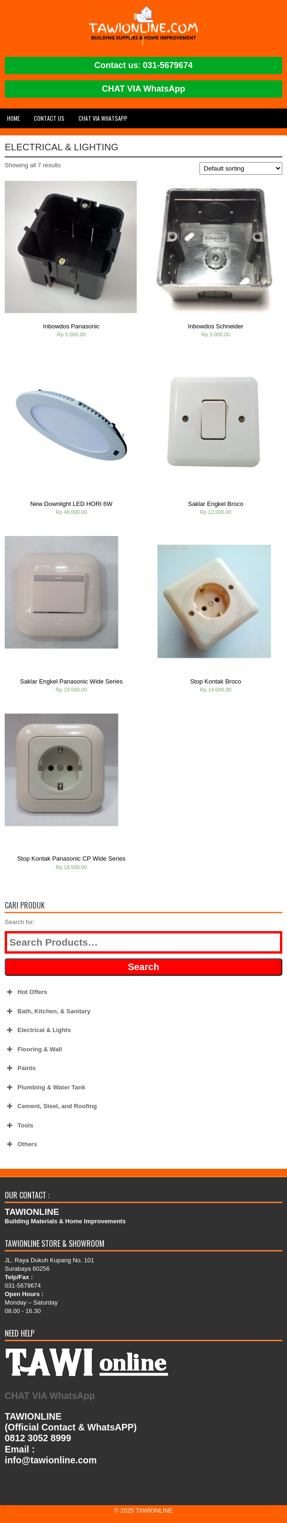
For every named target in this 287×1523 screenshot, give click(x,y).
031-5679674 (167, 65)
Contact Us (49, 118)
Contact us (116, 65)
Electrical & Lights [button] (38, 1030)
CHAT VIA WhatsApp (143, 88)
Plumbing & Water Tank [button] (45, 1087)
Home (13, 118)
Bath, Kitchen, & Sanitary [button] (47, 1011)
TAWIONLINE (154, 1510)
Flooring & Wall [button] (33, 1049)
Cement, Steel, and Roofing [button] (51, 1106)
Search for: (20, 921)
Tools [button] (19, 1125)
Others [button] (21, 1144)
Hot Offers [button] (26, 992)
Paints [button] (20, 1068)
